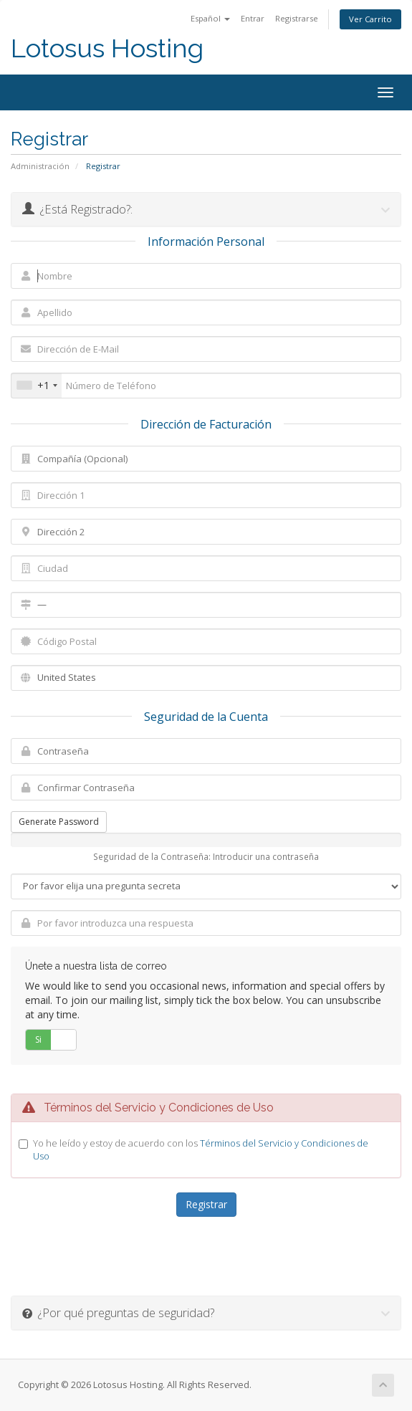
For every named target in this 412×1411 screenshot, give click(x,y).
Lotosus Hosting (107, 48)
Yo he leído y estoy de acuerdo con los (200, 1150)
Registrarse (296, 18)
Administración (40, 166)
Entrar (252, 18)
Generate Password (59, 821)
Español (210, 18)
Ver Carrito (370, 19)
